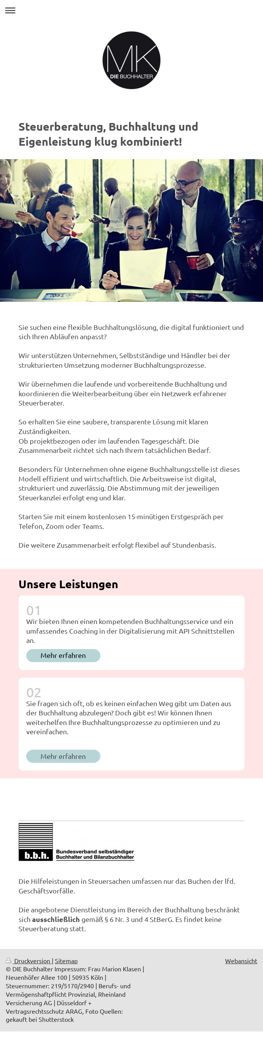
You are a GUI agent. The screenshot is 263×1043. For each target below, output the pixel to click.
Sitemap (66, 960)
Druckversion (29, 960)
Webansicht (241, 960)
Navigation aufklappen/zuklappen (131, 10)
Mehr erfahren (63, 655)
